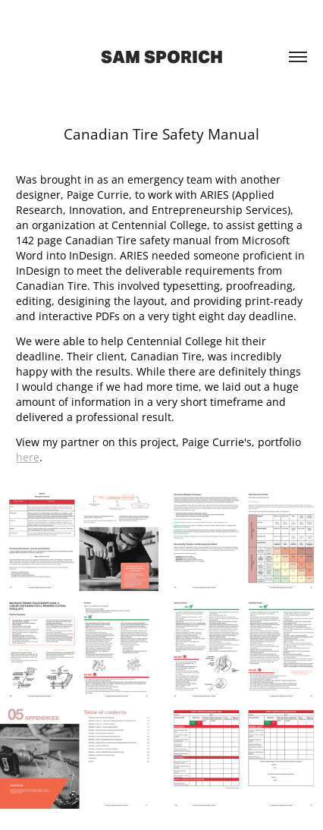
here (27, 457)
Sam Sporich (162, 57)
